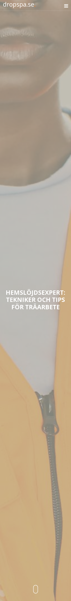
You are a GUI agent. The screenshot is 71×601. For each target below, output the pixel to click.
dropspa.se (19, 4)
